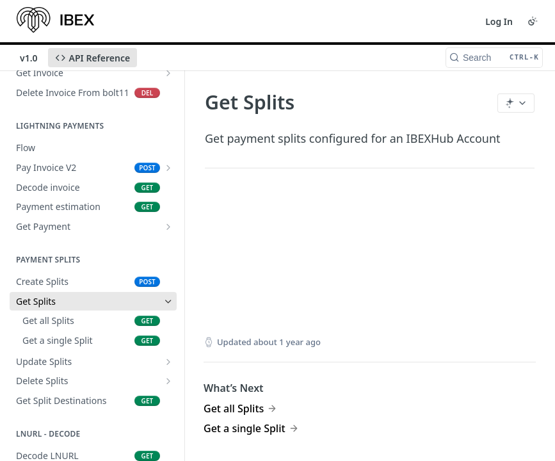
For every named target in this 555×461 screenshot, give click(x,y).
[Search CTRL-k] (494, 57)
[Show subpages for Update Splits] (168, 362)
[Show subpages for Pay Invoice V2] (168, 168)
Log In (499, 21)
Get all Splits (234, 408)
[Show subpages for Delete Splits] (168, 381)
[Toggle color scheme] (532, 21)
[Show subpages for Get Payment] (168, 227)
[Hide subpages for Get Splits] (168, 301)
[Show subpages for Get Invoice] (168, 73)
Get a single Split (245, 428)
